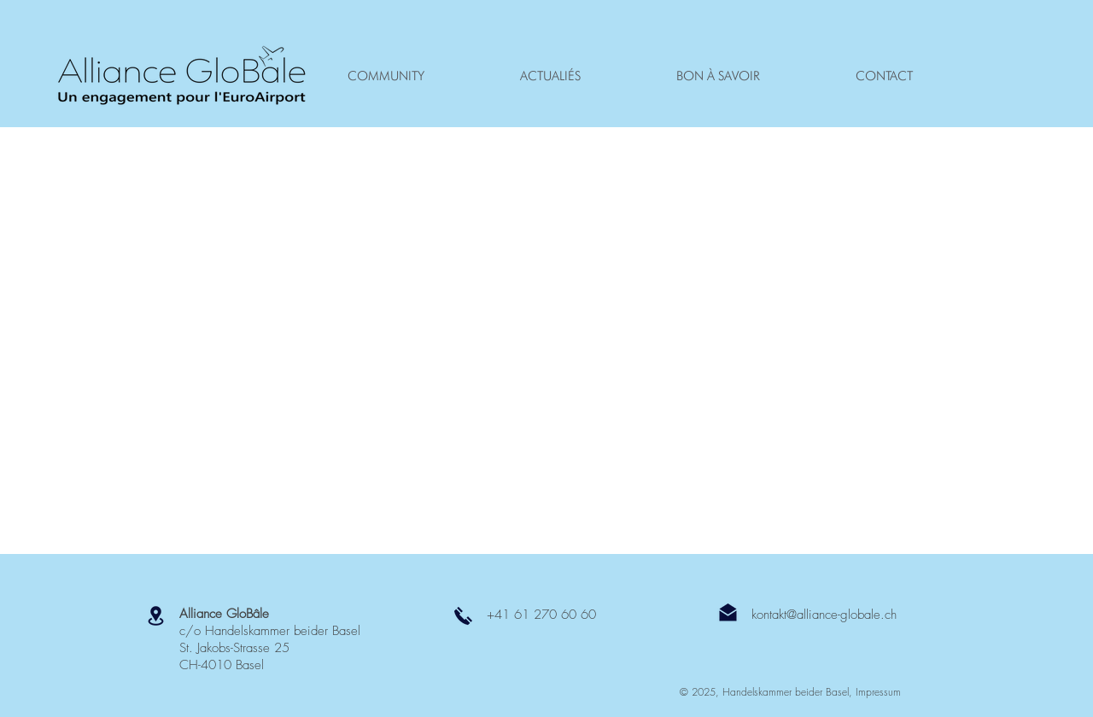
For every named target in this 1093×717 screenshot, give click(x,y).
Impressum (878, 692)
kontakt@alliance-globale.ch (824, 614)
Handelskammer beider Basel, (789, 692)
